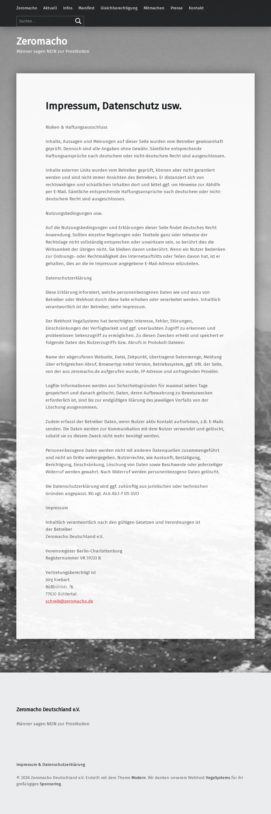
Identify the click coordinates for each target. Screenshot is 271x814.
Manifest (86, 8)
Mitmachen (154, 8)
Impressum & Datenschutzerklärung (50, 764)
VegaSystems (218, 777)
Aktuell (50, 8)
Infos (67, 8)
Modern (139, 777)
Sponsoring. (51, 784)
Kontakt (196, 8)
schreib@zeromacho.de (69, 601)
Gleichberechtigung (119, 8)
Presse (177, 8)
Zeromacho (26, 8)
